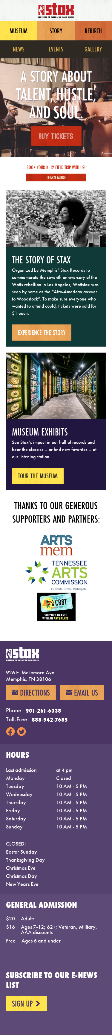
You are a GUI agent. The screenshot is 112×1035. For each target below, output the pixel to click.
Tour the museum (38, 475)
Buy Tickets (56, 137)
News (18, 49)
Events (56, 49)
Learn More (56, 177)
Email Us (82, 692)
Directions (31, 692)
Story (56, 30)
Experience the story (41, 332)
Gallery (93, 49)
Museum (18, 30)
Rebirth (93, 30)
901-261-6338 (43, 710)
